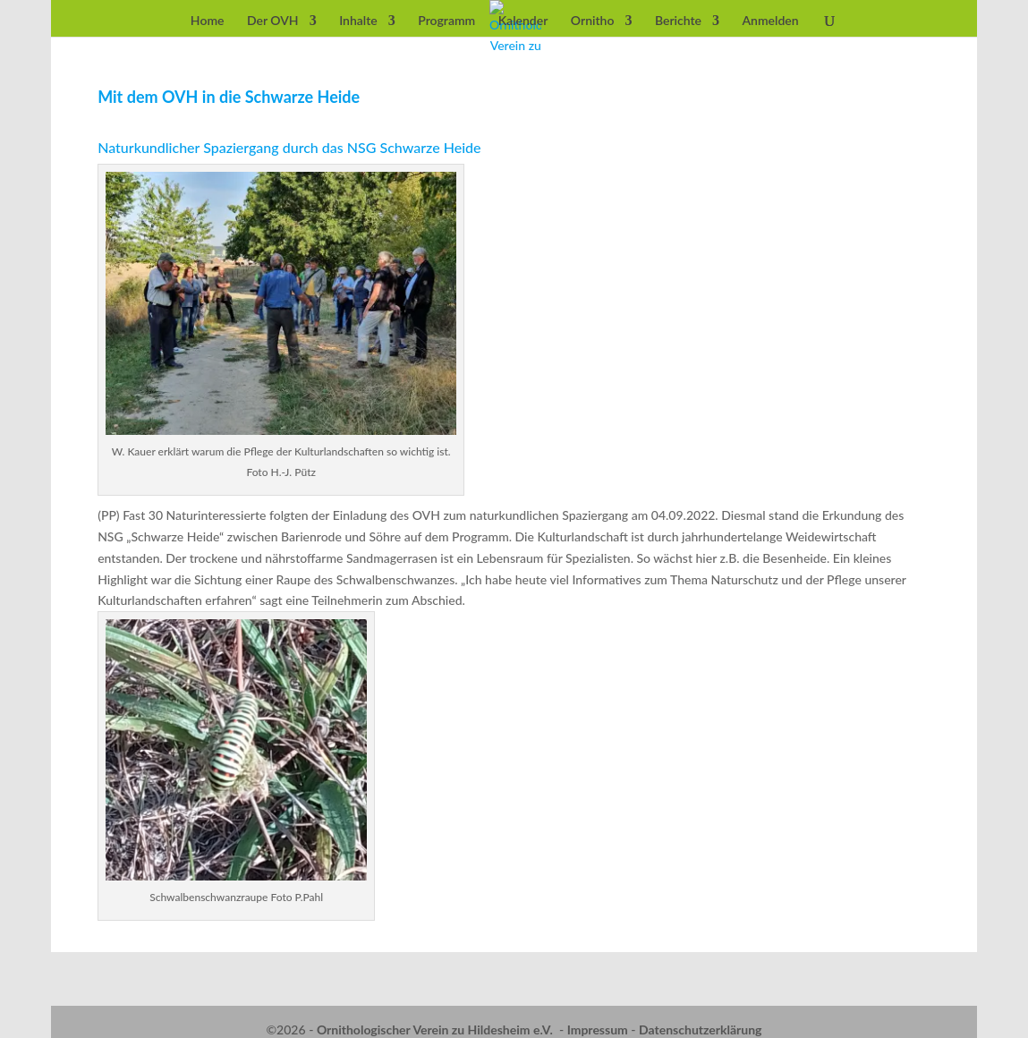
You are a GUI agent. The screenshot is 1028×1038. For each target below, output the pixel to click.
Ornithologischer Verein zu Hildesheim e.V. (435, 1029)
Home (208, 21)
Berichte (678, 21)
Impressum (597, 1029)
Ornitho (593, 21)
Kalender (523, 21)
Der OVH (273, 21)
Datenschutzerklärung (700, 1029)
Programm (446, 21)
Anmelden (771, 21)
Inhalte (358, 21)
